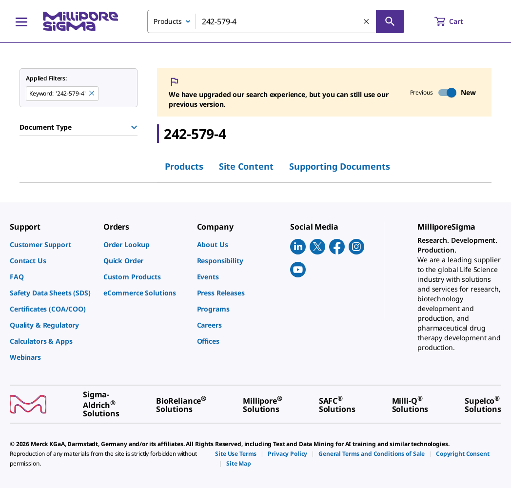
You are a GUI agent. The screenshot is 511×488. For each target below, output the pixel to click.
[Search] (390, 21)
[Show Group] (134, 127)
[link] (52, 244)
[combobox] (275, 21)
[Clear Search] (367, 22)
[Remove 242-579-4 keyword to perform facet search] (92, 94)
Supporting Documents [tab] (339, 166)
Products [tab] (184, 166)
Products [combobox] (168, 21)
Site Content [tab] (246, 166)
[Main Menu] (21, 21)
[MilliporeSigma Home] (80, 21)
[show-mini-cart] (457, 21)
